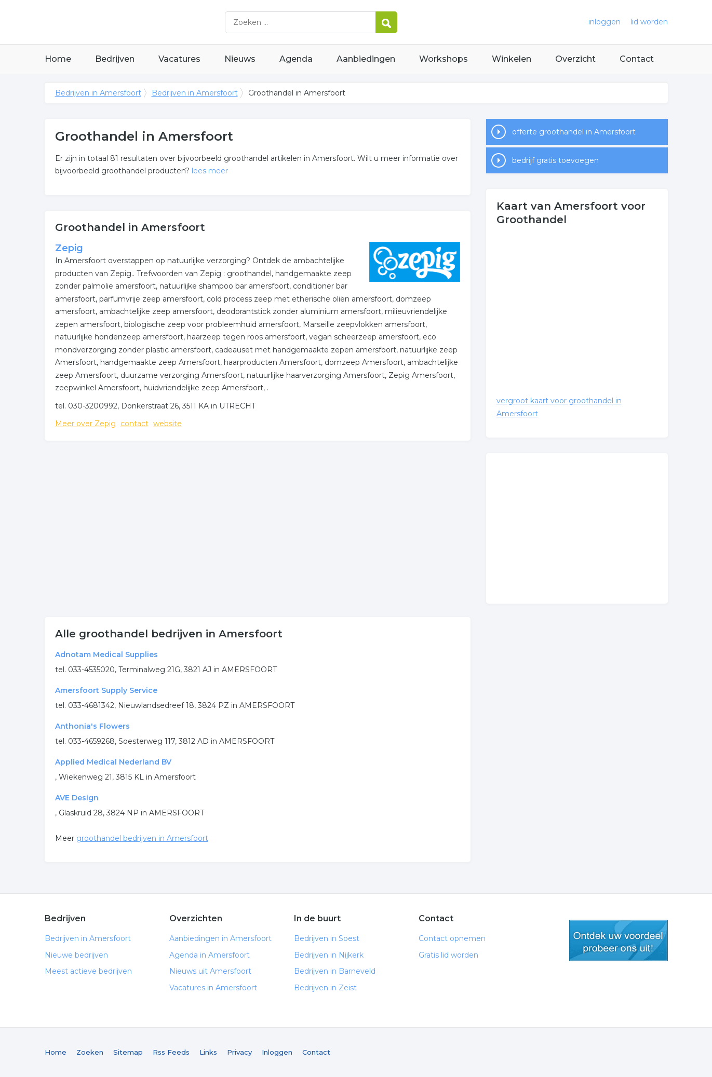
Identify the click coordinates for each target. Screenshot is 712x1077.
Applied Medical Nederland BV (113, 762)
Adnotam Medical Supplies (106, 654)
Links (208, 1052)
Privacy (239, 1052)
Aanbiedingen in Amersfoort (220, 938)
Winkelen (511, 59)
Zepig (69, 248)
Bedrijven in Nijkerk (329, 955)
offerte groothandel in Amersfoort (574, 132)
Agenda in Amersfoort (209, 955)
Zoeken (89, 1052)
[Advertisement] (258, 529)
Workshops (443, 59)
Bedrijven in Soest (326, 938)
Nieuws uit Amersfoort (210, 971)
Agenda (296, 59)
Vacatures (179, 59)
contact (134, 423)
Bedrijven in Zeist (325, 987)
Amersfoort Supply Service (106, 690)
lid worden (649, 21)
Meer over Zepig (85, 423)
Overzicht (575, 59)
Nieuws (240, 59)
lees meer (210, 170)
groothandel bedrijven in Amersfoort (142, 838)
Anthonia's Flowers (92, 726)
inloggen (604, 21)
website (167, 423)
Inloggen (277, 1052)
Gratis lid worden (448, 955)
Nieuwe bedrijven (76, 955)
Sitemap (128, 1052)
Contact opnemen (452, 938)
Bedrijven (115, 59)
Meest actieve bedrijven (88, 971)
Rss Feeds (171, 1052)
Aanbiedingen (366, 59)
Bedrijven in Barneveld (334, 971)
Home (58, 59)
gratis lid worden (618, 940)
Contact (637, 59)
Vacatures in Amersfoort (213, 987)
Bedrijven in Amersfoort (174, 22)
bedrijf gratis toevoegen (555, 160)
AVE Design (77, 797)
